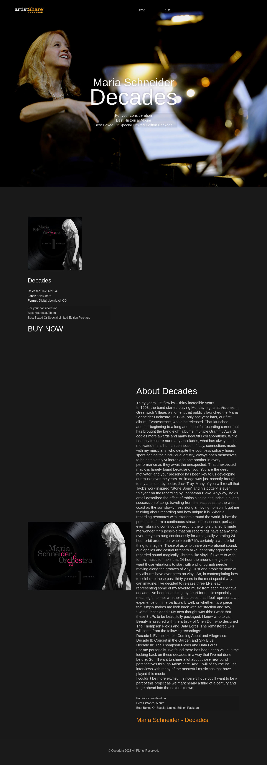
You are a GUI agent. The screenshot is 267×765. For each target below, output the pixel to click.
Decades (39, 280)
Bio (167, 10)
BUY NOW (45, 329)
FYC (142, 10)
